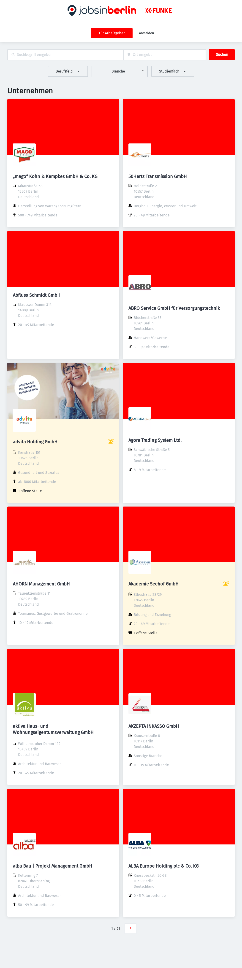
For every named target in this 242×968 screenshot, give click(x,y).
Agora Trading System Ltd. (155, 440)
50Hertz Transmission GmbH (157, 176)
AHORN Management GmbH (41, 584)
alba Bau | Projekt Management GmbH (52, 866)
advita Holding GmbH (35, 442)
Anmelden (146, 33)
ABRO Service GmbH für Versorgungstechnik (174, 308)
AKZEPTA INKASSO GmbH (153, 726)
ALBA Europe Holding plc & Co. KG (163, 866)
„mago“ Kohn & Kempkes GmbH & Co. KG (55, 176)
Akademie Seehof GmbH (153, 584)
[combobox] (65, 54)
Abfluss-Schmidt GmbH (36, 295)
